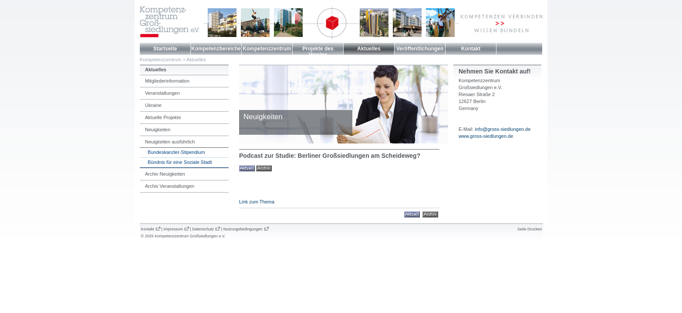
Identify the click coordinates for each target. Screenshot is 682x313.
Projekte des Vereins (317, 52)
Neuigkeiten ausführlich (170, 141)
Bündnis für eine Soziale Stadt (178, 162)
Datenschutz (203, 229)
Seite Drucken (529, 229)
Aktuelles (368, 49)
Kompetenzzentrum (267, 49)
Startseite (165, 49)
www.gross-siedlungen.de (486, 136)
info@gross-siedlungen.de (502, 129)
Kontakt (471, 49)
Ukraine (153, 105)
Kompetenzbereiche (216, 49)
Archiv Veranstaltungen (169, 186)
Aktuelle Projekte (163, 117)
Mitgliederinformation (167, 80)
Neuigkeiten (157, 129)
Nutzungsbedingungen (243, 229)
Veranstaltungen (162, 93)
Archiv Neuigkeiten (165, 173)
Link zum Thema (256, 201)
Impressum (173, 229)
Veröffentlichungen (420, 49)
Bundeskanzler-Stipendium (175, 152)
